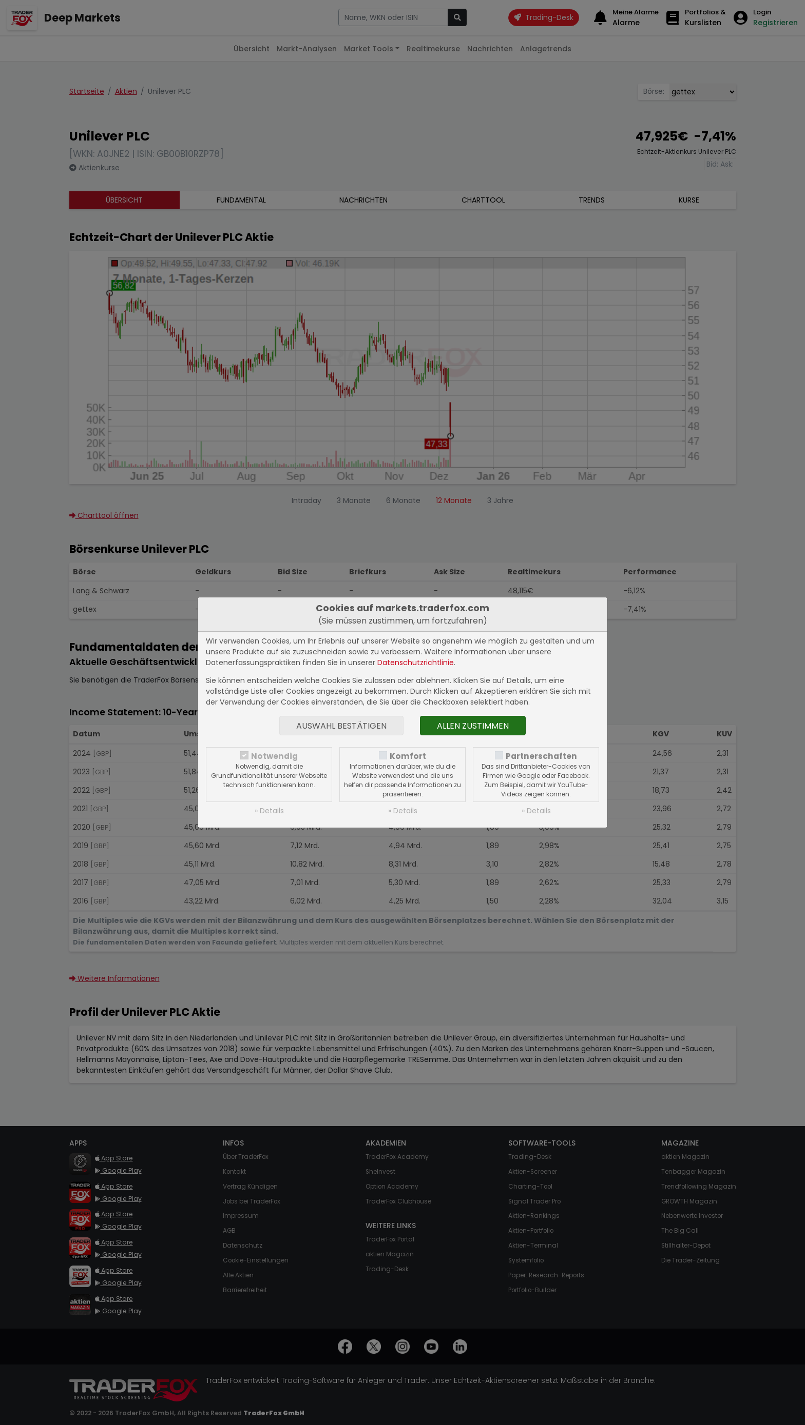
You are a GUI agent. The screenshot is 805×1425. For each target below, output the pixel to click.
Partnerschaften (541, 756)
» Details (269, 811)
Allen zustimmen (473, 726)
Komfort (408, 756)
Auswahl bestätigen (341, 726)
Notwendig (274, 756)
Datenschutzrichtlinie (415, 662)
